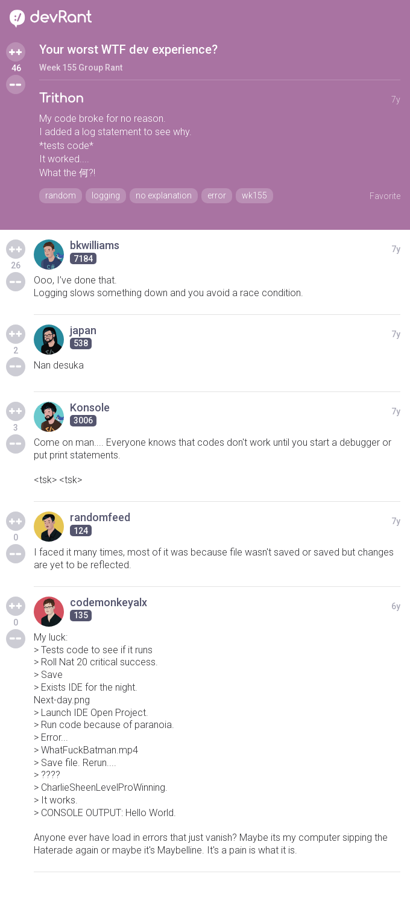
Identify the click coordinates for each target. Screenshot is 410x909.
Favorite (385, 196)
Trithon (61, 99)
